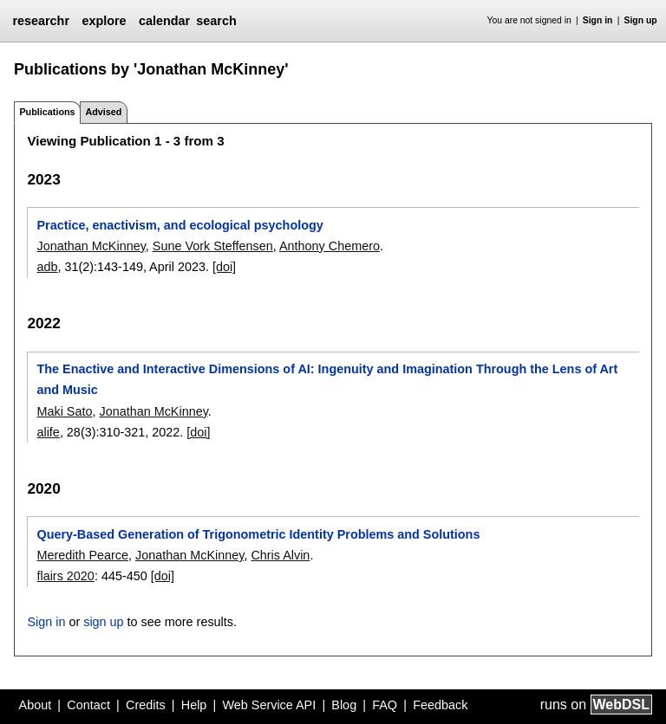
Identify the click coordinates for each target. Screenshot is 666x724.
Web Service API (269, 705)
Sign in (598, 20)
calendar (164, 21)
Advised (103, 112)
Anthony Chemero (329, 246)
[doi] (224, 267)
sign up (103, 622)
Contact (88, 705)
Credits (146, 705)
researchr (40, 21)
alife (47, 432)
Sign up (640, 20)
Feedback (440, 705)
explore (104, 21)
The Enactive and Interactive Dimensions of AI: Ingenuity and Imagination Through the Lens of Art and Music (326, 379)
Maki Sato (64, 411)
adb (46, 267)
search (216, 21)
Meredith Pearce (82, 555)
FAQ (384, 705)
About (35, 705)
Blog (343, 705)
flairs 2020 (65, 576)
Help (194, 705)
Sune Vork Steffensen (213, 246)
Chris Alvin (280, 555)
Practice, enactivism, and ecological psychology (179, 225)
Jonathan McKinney (90, 246)
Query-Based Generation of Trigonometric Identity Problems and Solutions (258, 534)
